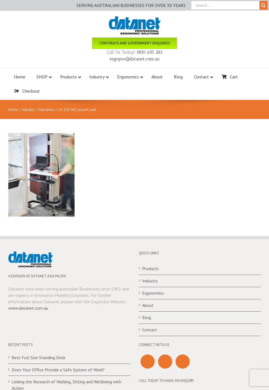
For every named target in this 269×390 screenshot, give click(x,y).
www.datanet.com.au (28, 308)
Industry (149, 281)
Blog (146, 317)
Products (150, 268)
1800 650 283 (149, 52)
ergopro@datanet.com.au (135, 58)
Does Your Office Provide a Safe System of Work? (58, 369)
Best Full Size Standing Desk (38, 357)
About (148, 305)
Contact (149, 329)
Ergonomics (153, 293)
